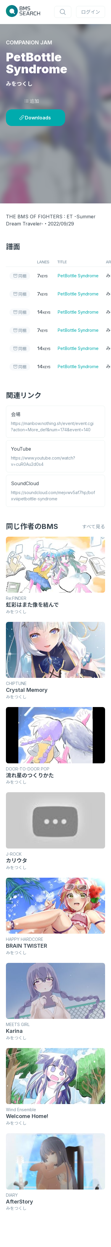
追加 (31, 101)
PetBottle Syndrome (78, 275)
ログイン (90, 12)
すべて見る (93, 527)
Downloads (35, 118)
